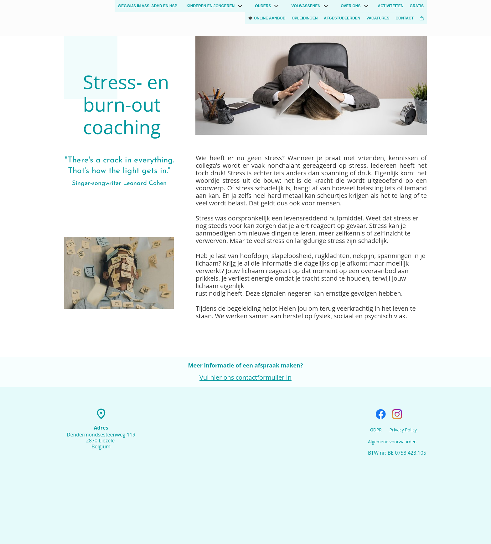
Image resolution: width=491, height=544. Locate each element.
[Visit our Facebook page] (381, 414)
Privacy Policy (403, 430)
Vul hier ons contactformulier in (245, 377)
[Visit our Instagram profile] (397, 414)
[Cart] (422, 18)
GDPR (376, 430)
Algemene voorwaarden (392, 442)
